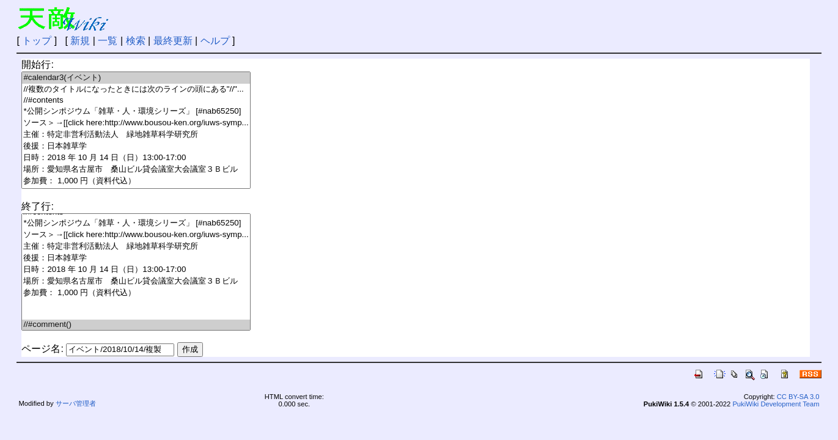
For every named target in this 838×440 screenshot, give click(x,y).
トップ (36, 40)
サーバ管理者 (76, 403)
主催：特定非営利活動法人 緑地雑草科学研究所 (135, 135)
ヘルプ (215, 40)
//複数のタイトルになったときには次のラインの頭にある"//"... (135, 89)
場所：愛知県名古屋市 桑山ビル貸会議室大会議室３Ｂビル (135, 169)
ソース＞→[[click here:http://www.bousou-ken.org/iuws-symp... (135, 123)
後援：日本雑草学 (135, 146)
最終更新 (173, 40)
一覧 (107, 40)
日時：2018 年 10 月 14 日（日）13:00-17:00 (135, 158)
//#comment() (135, 325)
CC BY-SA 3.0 (798, 396)
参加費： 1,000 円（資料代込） (135, 181)
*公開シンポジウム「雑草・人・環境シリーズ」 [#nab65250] (135, 111)
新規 (80, 40)
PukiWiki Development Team (775, 404)
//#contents (135, 100)
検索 (135, 40)
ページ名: (42, 348)
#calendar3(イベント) (135, 78)
